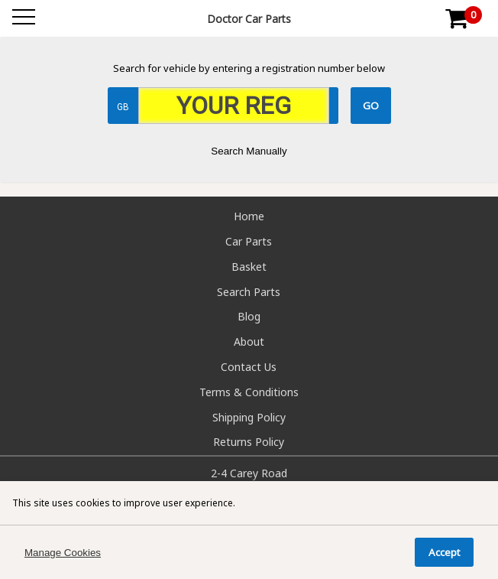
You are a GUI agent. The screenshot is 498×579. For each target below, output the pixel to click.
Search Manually (248, 151)
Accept (444, 552)
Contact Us (248, 366)
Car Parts (248, 241)
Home (249, 216)
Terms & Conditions (249, 392)
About (249, 341)
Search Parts (248, 292)
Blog (249, 316)
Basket (249, 266)
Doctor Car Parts (249, 18)
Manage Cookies (62, 552)
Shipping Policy (249, 417)
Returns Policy (248, 441)
